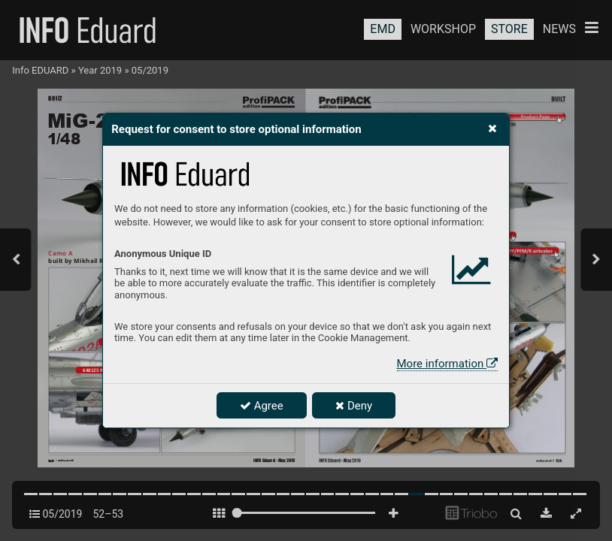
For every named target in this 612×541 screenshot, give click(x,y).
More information (447, 363)
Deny (353, 406)
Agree (261, 406)
